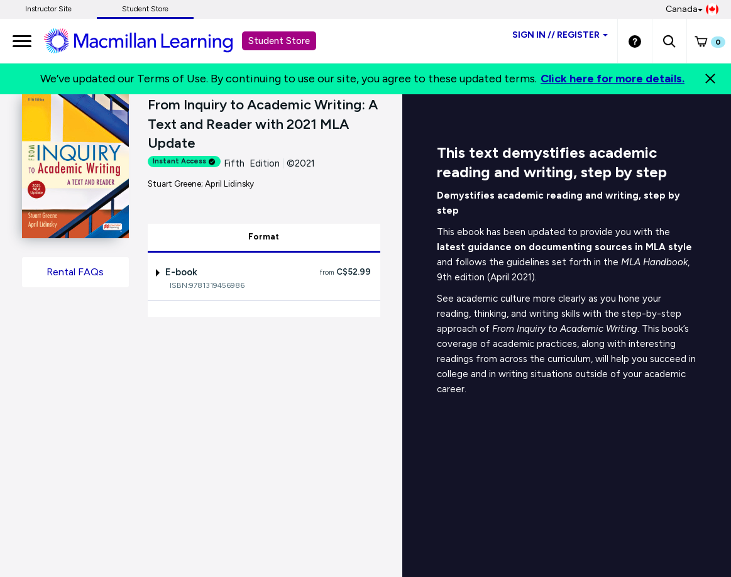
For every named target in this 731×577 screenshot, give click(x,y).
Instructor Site (48, 8)
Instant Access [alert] (184, 161)
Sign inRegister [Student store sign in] (560, 35)
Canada (692, 9)
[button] (669, 41)
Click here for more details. (612, 78)
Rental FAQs (75, 272)
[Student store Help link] (634, 41)
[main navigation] (22, 41)
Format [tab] (264, 236)
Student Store (145, 8)
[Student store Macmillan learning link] (147, 40)
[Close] (710, 78)
